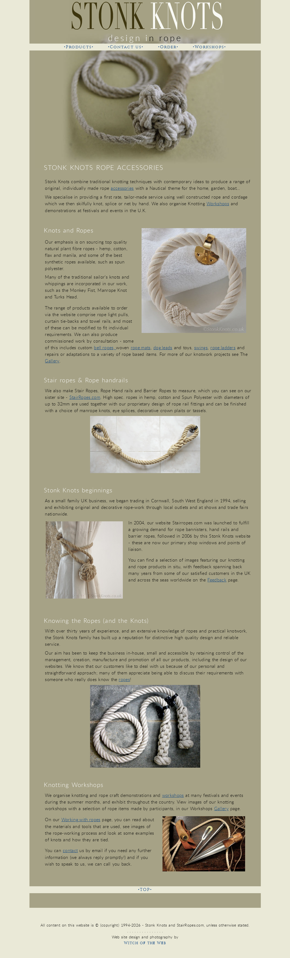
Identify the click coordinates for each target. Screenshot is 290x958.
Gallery (52, 361)
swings (201, 348)
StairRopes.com (84, 397)
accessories (122, 188)
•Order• (168, 47)
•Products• (79, 47)
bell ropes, (105, 348)
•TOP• (145, 890)
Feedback (216, 580)
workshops (173, 795)
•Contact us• (125, 47)
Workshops (218, 204)
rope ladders (222, 348)
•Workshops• (209, 47)
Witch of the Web (145, 943)
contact (70, 850)
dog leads (162, 348)
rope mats (141, 348)
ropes (124, 679)
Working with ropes (81, 819)
